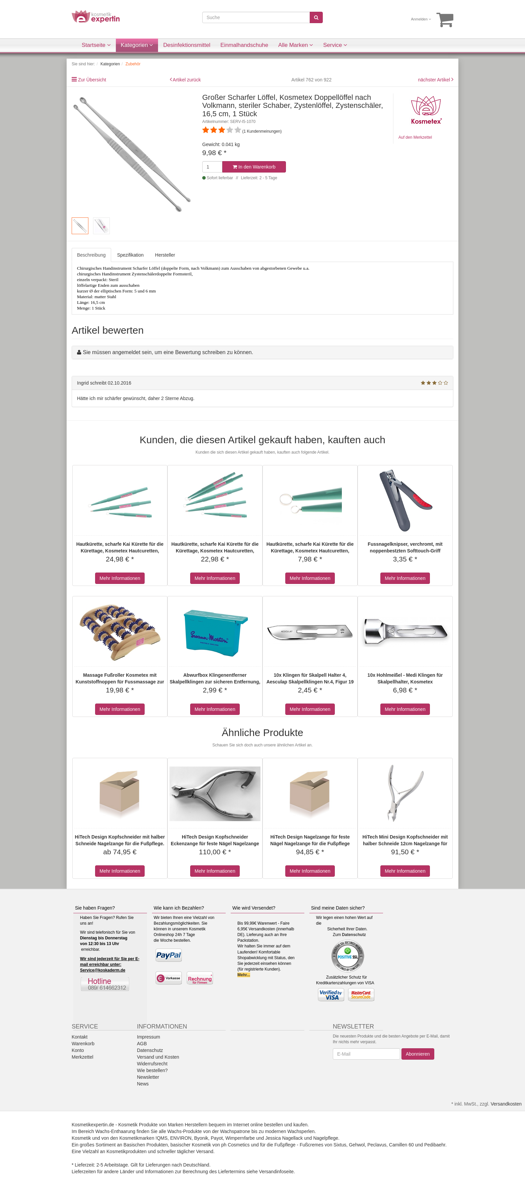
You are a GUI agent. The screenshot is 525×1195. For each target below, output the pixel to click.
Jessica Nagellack (284, 1138)
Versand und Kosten (158, 1057)
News (143, 1083)
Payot (217, 1138)
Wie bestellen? (152, 1070)
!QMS (162, 1138)
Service (335, 45)
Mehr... (243, 975)
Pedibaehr (434, 1144)
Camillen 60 (401, 1144)
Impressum (148, 1037)
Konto (78, 1050)
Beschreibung (91, 255)
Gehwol (357, 1144)
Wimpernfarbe (240, 1138)
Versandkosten (506, 1104)
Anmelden (421, 19)
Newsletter (148, 1077)
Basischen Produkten (146, 1144)
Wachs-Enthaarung (115, 1131)
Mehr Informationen (119, 578)
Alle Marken (295, 45)
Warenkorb (83, 1043)
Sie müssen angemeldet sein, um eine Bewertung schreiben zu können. (168, 352)
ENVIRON (181, 1138)
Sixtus (339, 1144)
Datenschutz (354, 934)
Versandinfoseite (276, 1171)
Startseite (96, 45)
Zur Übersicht (92, 79)
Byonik (201, 1138)
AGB (142, 1043)
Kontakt (79, 1037)
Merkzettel (82, 1057)
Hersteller (165, 255)
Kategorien (137, 45)
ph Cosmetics (235, 1144)
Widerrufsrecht (152, 1063)
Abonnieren (418, 1054)
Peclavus (376, 1144)
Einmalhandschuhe (244, 45)
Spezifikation (130, 255)
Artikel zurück (187, 79)
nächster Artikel (434, 79)
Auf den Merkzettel (415, 137)
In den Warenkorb (254, 167)
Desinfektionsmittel (186, 45)
